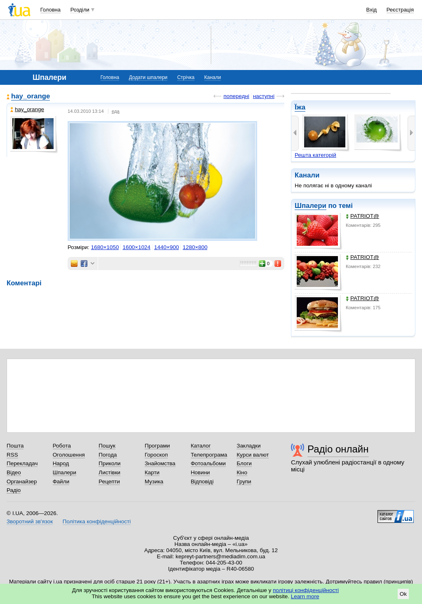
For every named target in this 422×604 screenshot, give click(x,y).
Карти (152, 472)
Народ (61, 463)
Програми (157, 446)
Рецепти (109, 481)
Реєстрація (400, 10)
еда (116, 111)
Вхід (371, 10)
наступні (263, 96)
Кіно (242, 472)
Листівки (109, 472)
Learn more (305, 596)
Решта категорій (315, 155)
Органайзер (22, 481)
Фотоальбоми (208, 463)
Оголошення (69, 455)
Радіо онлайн (338, 449)
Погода (107, 455)
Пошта (15, 446)
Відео (14, 472)
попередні (236, 96)
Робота (62, 446)
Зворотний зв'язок (30, 521)
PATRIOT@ (362, 216)
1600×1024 (136, 247)
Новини (200, 472)
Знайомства (160, 463)
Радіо (14, 490)
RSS (12, 455)
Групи (244, 481)
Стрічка (186, 77)
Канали (212, 77)
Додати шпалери (148, 77)
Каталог (201, 446)
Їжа (300, 107)
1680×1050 (105, 247)
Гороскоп (156, 455)
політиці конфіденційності (306, 590)
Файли (61, 481)
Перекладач (22, 463)
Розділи (79, 10)
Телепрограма (209, 455)
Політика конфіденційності (97, 521)
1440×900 (166, 247)
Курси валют (253, 455)
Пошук (106, 446)
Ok (403, 594)
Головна (50, 10)
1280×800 (195, 247)
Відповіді (202, 481)
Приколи (109, 463)
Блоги (244, 463)
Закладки (248, 446)
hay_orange (30, 96)
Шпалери (310, 206)
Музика (154, 481)
